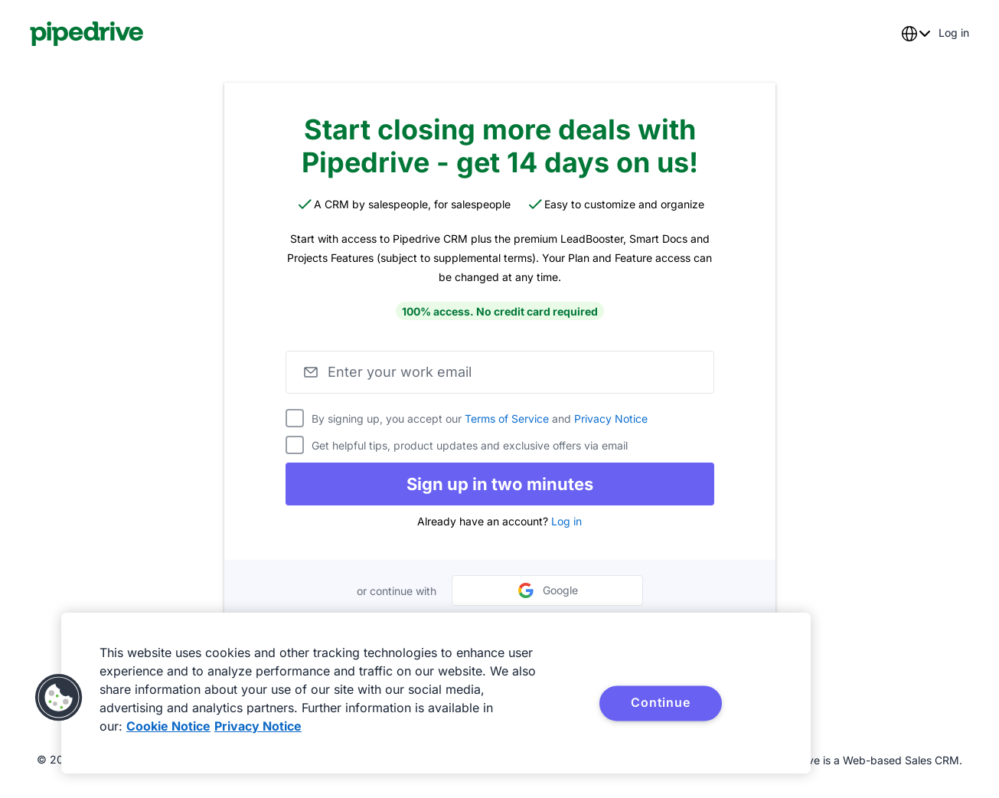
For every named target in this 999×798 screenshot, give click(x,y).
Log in (566, 521)
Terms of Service (507, 418)
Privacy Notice (611, 418)
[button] (58, 697)
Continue (660, 702)
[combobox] (914, 34)
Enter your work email (400, 372)
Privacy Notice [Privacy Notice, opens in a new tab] (258, 726)
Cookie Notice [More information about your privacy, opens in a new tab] (168, 726)
